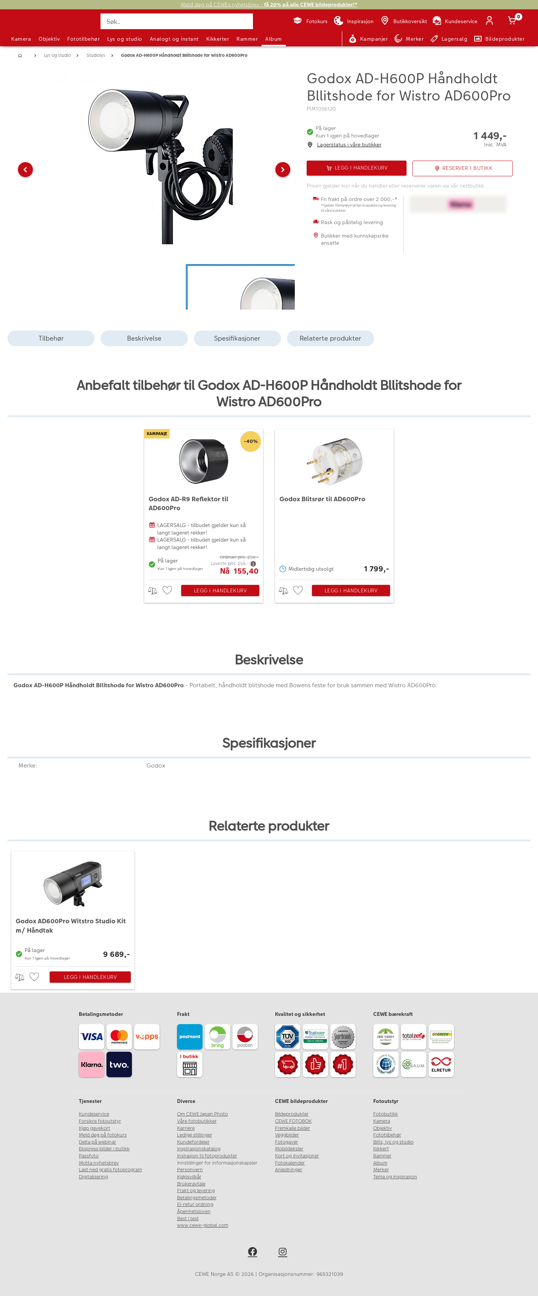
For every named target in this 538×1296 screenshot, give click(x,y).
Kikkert (381, 1148)
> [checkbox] (155, 590)
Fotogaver (286, 1142)
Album (273, 39)
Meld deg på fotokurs (103, 1135)
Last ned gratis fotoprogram (110, 1169)
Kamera (21, 39)
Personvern (190, 1169)
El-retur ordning (195, 1204)
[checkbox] (168, 591)
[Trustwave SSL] (316, 1038)
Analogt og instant (174, 39)
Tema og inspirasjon (395, 1176)
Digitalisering (93, 1176)
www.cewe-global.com (202, 1225)
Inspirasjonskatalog (198, 1148)
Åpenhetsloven (194, 1211)
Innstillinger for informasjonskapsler (217, 1163)
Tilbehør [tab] (51, 338)
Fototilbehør (83, 39)
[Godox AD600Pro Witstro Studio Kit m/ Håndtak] (73, 906)
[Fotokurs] (310, 21)
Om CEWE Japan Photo (202, 1114)
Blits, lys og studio (393, 1142)
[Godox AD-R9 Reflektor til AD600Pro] (203, 502)
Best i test (188, 1218)
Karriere (186, 1128)
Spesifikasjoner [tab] (237, 338)
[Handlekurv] (513, 21)
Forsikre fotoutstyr (100, 1121)
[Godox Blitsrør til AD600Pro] (334, 502)
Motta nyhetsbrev (99, 1163)
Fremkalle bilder (292, 1128)
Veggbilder (287, 1135)
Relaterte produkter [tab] (330, 338)
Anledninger (288, 1169)
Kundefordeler (193, 1142)
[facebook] (254, 1253)
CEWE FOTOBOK (293, 1121)
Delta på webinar (97, 1142)
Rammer (247, 39)
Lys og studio (124, 39)
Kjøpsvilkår (189, 1176)
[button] (25, 169)
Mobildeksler (289, 1148)
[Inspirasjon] (353, 21)
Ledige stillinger (194, 1135)
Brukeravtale (191, 1184)
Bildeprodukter (292, 1114)
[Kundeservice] (454, 21)
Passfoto (89, 1156)
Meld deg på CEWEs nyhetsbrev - (269, 4)
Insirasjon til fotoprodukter (207, 1156)
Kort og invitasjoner (297, 1156)
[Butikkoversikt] (403, 21)
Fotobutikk (385, 1114)
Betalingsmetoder (197, 1197)
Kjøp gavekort (94, 1128)
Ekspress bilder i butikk (104, 1148)
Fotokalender (290, 1163)
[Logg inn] (490, 21)
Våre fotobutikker (197, 1121)
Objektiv (49, 39)
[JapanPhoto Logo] (31, 27)
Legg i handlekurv (220, 590)
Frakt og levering (196, 1190)
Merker (381, 1169)
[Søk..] (177, 21)
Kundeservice (94, 1114)
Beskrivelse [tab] (144, 338)
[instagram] (284, 1253)
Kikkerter (217, 39)
